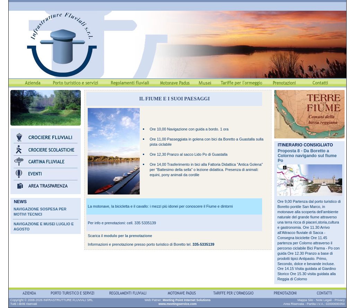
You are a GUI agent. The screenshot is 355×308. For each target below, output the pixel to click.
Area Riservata (293, 304)
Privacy (340, 300)
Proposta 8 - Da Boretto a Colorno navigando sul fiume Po (307, 155)
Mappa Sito (305, 300)
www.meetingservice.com (177, 304)
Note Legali (324, 300)
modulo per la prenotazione (128, 236)
